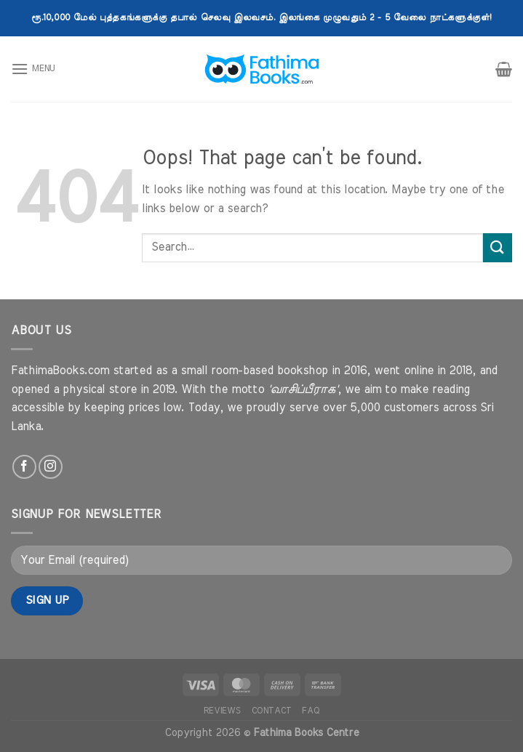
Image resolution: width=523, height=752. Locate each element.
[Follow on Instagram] (51, 467)
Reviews (222, 710)
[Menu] (33, 68)
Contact (272, 710)
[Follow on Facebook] (24, 467)
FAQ (310, 710)
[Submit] (497, 247)
